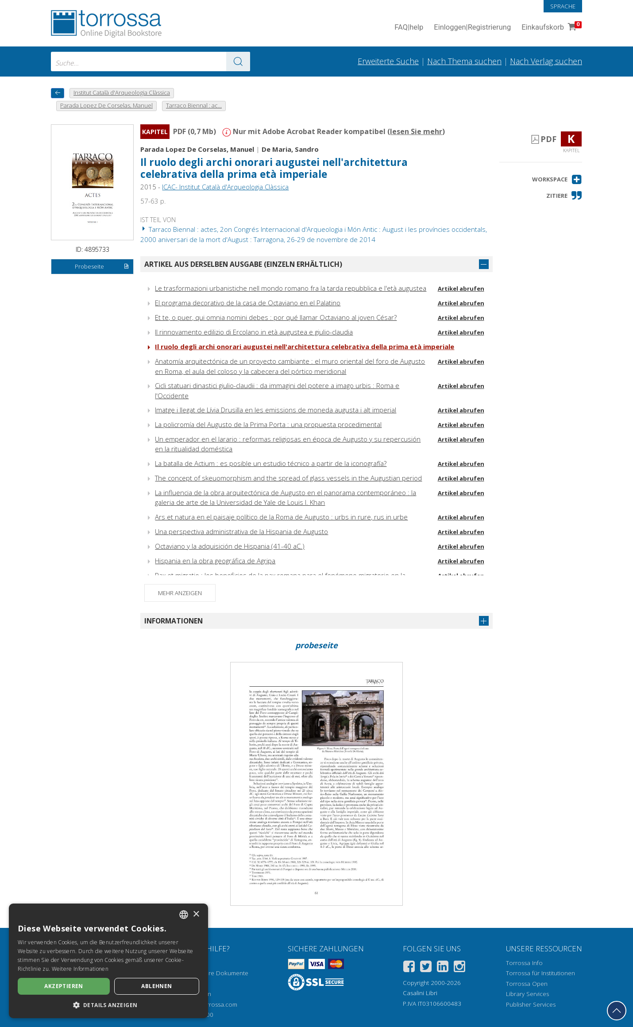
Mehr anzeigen (180, 593)
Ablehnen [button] (156, 986)
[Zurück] (57, 93)
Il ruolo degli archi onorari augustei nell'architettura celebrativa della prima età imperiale (274, 168)
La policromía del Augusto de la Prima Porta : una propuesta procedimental (268, 424)
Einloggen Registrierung (472, 27)
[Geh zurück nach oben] (616, 1010)
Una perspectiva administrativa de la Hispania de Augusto (241, 531)
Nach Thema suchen (464, 61)
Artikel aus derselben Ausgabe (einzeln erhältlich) (243, 264)
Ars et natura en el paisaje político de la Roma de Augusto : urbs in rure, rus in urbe (281, 516)
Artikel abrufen (461, 288)
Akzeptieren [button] (63, 986)
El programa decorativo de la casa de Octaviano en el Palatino (247, 302)
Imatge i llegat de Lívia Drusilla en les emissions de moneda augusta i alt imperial (275, 409)
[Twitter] (425, 968)
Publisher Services (531, 1004)
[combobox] (150, 61)
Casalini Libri (420, 993)
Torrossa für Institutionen (540, 973)
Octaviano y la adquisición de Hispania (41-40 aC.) (230, 546)
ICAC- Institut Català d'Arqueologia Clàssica (225, 186)
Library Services (527, 994)
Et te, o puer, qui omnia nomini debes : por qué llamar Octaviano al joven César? (276, 317)
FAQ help (408, 27)
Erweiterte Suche (388, 61)
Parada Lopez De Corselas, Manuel (197, 149)
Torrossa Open (527, 984)
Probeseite (102, 267)
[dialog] (108, 961)
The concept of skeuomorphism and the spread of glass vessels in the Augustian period (288, 477)
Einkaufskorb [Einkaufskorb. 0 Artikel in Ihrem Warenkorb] (550, 27)
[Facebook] (409, 968)
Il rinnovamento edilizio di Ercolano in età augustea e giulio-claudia (254, 331)
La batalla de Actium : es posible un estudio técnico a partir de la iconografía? (270, 463)
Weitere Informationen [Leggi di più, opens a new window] (80, 969)
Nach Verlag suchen (546, 61)
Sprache (562, 6)
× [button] (196, 914)
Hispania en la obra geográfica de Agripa (215, 560)
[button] (557, 179)
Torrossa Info (524, 963)
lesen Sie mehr (416, 131)
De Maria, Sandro (290, 149)
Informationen (173, 621)
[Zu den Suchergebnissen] (238, 61)
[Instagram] (459, 968)
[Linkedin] (442, 968)
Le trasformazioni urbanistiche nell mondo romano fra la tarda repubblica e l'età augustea (290, 288)
